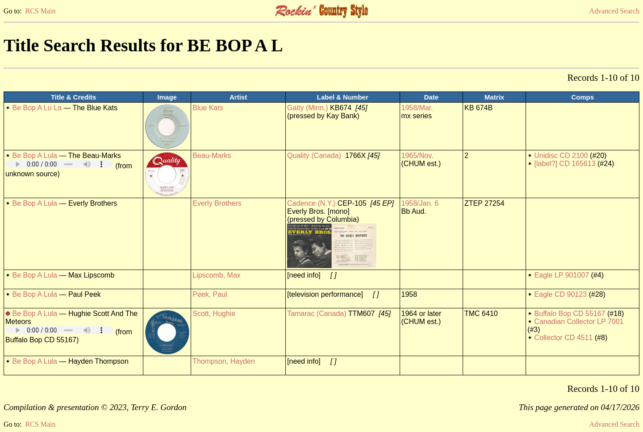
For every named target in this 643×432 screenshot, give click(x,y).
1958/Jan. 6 (420, 203)
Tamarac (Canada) (317, 313)
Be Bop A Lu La (36, 108)
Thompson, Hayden (223, 361)
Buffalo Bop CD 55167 (569, 313)
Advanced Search (614, 11)
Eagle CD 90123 (560, 294)
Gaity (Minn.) (307, 108)
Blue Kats (207, 108)
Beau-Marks (211, 155)
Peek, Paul (209, 294)
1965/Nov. (417, 155)
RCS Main (40, 11)
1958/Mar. (417, 108)
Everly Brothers (216, 203)
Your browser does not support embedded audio (59, 164)
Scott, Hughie (213, 313)
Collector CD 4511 (563, 337)
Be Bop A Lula (34, 155)
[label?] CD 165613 (565, 163)
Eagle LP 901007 (561, 275)
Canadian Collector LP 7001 (579, 321)
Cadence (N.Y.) (311, 203)
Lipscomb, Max (216, 275)
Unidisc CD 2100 (561, 155)
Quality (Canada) (314, 155)
